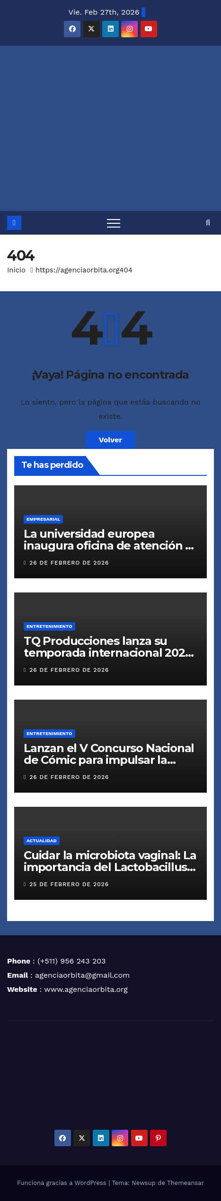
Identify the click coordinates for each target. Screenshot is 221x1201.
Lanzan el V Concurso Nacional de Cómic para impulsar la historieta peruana (109, 759)
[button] (208, 222)
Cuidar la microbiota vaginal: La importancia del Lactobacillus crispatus (110, 867)
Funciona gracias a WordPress (62, 1182)
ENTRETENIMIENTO (49, 626)
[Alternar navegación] (113, 223)
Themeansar (185, 1182)
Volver (111, 439)
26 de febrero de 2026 (69, 562)
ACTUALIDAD (42, 840)
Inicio (16, 270)
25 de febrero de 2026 (69, 884)
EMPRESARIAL (43, 519)
